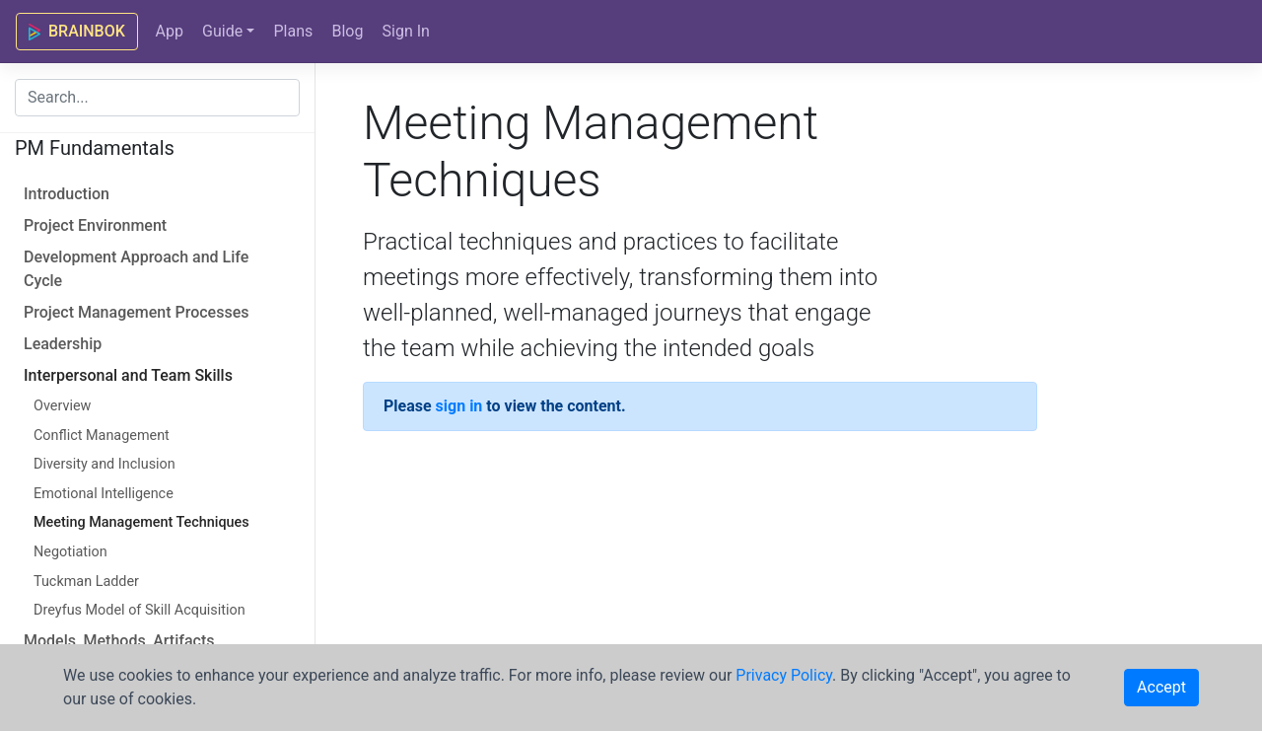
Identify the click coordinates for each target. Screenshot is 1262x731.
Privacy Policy (784, 675)
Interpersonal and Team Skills (128, 375)
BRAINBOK (77, 31)
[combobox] (157, 97)
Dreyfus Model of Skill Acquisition (139, 610)
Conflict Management (102, 435)
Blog (347, 31)
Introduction (66, 193)
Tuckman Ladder (86, 581)
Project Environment (95, 225)
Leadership (63, 343)
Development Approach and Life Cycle (136, 269)
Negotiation (70, 552)
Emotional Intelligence (104, 493)
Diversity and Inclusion (104, 464)
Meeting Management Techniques (141, 522)
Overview (62, 406)
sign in (459, 406)
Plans (293, 31)
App (168, 31)
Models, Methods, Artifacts (119, 640)
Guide (222, 31)
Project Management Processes (136, 312)
